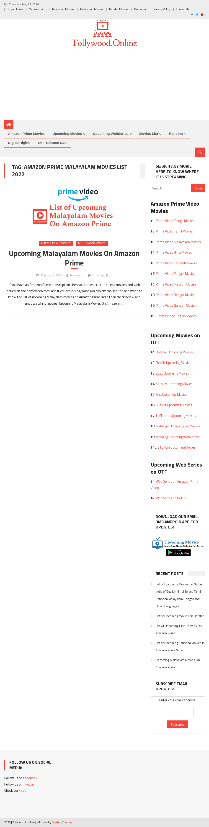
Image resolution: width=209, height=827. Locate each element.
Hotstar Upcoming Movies (174, 352)
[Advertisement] (104, 86)
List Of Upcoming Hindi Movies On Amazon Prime (179, 629)
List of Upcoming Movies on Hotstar (180, 615)
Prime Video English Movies (177, 316)
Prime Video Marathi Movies (176, 284)
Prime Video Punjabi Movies (175, 273)
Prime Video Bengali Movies (175, 294)
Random (176, 133)
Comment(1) (100, 275)
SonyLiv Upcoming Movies (174, 383)
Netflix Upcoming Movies (173, 362)
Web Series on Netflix (171, 498)
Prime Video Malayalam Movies (178, 242)
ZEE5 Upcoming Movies (172, 373)
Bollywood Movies (91, 9)
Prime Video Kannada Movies (177, 263)
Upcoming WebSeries (110, 133)
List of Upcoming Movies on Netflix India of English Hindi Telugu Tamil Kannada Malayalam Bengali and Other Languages (179, 595)
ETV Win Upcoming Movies (177, 447)
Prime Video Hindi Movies (174, 252)
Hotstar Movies (119, 9)
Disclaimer (141, 9)
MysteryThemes (62, 822)
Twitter (29, 784)
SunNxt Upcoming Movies (174, 405)
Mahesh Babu (37, 9)
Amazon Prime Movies (26, 133)
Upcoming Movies (67, 133)
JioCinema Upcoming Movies (176, 415)
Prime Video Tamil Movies (174, 231)
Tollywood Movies (63, 9)
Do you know (15, 9)
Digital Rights (19, 143)
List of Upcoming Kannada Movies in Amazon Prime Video (180, 646)
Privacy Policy (161, 9)
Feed (22, 790)
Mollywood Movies (92, 243)
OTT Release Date (52, 143)
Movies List (148, 133)
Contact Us (182, 9)
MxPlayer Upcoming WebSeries (178, 426)
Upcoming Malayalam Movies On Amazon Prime (74, 258)
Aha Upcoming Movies (171, 394)
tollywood (76, 275)
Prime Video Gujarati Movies (176, 305)
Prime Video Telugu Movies (175, 220)
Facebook (30, 778)
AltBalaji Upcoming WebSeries (177, 436)
